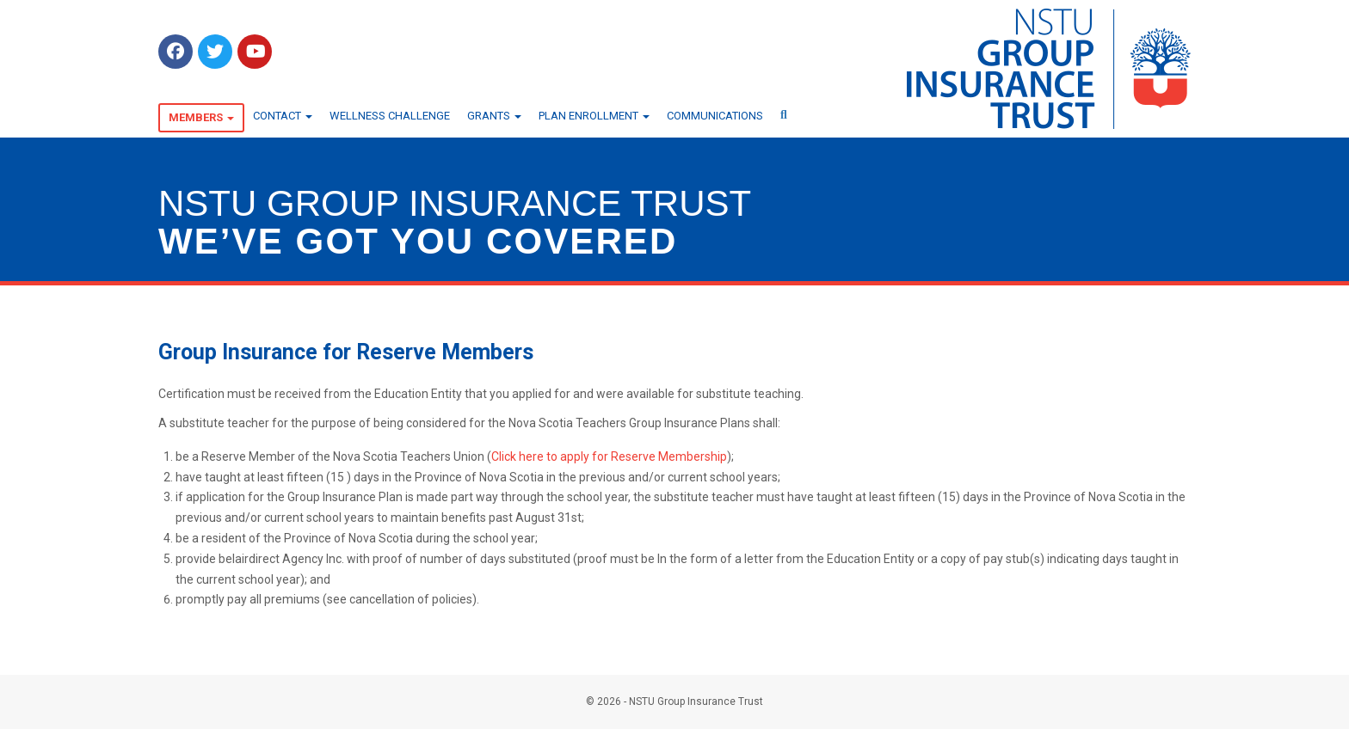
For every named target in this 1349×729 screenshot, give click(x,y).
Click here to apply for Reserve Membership (609, 456)
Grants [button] (494, 115)
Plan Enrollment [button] (594, 115)
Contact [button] (282, 115)
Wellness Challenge (390, 115)
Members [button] (201, 117)
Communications (715, 115)
